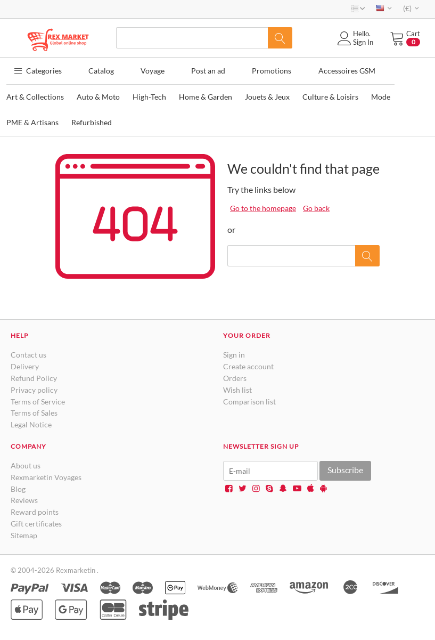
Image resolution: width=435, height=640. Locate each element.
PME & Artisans (32, 120)
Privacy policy (34, 387)
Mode (380, 94)
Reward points (35, 509)
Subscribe (345, 467)
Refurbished (91, 120)
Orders (235, 375)
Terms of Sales (34, 410)
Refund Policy (34, 375)
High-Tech (149, 94)
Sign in (234, 352)
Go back (316, 205)
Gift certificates (36, 520)
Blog (18, 486)
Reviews (24, 498)
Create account (248, 363)
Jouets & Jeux (267, 94)
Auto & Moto (98, 94)
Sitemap (24, 532)
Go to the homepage (263, 205)
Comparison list (249, 398)
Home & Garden (205, 94)
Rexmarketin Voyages (46, 474)
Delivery (25, 363)
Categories (35, 69)
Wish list (237, 387)
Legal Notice (31, 421)
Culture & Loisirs (330, 94)
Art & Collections (35, 94)
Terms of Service (38, 398)
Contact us (28, 352)
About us (25, 462)
